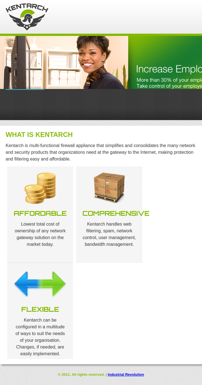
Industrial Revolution (126, 374)
